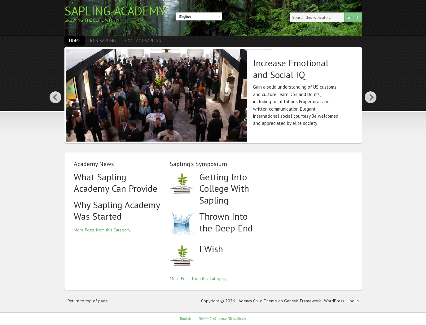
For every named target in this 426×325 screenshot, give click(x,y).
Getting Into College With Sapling (224, 188)
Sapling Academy (115, 11)
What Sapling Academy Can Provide (115, 183)
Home (75, 40)
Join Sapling (103, 40)
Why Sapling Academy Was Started (117, 210)
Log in (353, 301)
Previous (55, 97)
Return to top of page (88, 301)
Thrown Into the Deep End (226, 222)
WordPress (334, 301)
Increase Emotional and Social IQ (290, 69)
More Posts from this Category (102, 230)
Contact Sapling (143, 40)
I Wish (211, 249)
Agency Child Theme (258, 301)
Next (371, 97)
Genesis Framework (302, 301)
